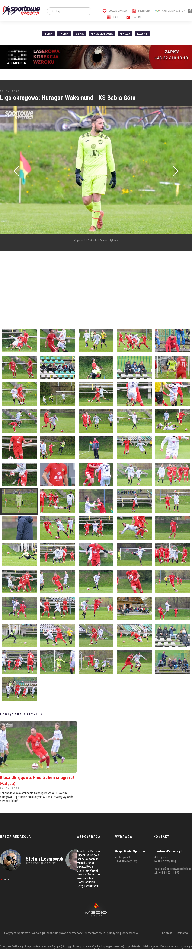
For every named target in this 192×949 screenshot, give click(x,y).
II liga (48, 33)
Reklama (182, 933)
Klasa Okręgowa (102, 33)
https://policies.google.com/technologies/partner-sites (92, 946)
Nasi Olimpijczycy (170, 10)
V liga (80, 33)
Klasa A (125, 33)
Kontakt (167, 933)
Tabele (114, 17)
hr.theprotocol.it (95, 933)
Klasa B (142, 33)
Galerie (134, 17)
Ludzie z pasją (114, 10)
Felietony (141, 10)
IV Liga (64, 33)
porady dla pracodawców (122, 933)
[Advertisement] (82, 286)
